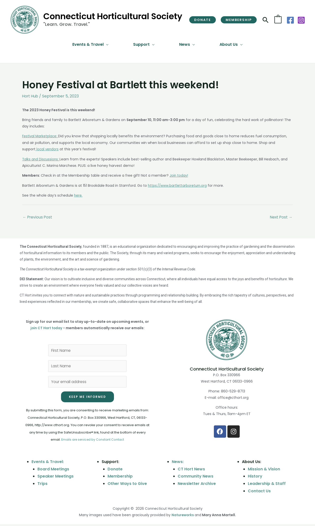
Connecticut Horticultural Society (112, 16)
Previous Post (38, 216)
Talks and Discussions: (41, 158)
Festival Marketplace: (40, 136)
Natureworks (182, 516)
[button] (202, 19)
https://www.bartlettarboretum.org (178, 184)
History (255, 478)
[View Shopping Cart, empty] (278, 19)
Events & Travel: (48, 463)
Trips (42, 485)
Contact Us (259, 492)
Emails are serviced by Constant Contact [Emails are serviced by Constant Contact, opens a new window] (92, 441)
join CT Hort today (46, 327)
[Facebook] (290, 20)
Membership (120, 478)
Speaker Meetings (55, 478)
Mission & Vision (264, 471)
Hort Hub (30, 96)
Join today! (179, 174)
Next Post (280, 216)
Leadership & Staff (267, 485)
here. (78, 194)
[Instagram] (301, 20)
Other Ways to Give (127, 485)
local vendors (47, 148)
